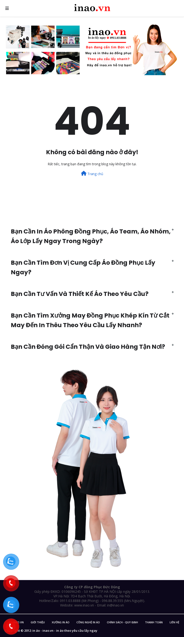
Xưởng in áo (60, 622)
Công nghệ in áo (88, 622)
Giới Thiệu (38, 622)
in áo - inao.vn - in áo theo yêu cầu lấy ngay (64, 630)
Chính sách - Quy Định (122, 622)
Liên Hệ (174, 622)
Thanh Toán (154, 622)
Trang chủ (92, 173)
